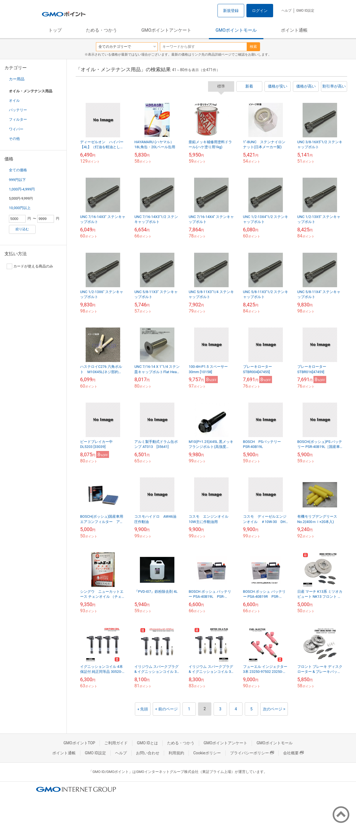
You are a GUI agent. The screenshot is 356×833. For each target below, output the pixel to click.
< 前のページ (166, 709)
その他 (14, 139)
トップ (55, 30)
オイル (14, 100)
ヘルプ (286, 11)
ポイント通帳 (294, 30)
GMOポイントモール (236, 30)
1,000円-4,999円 (22, 189)
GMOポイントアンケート (166, 30)
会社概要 (293, 753)
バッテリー (18, 110)
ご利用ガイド (116, 743)
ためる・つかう (101, 30)
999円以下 (17, 180)
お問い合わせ (147, 753)
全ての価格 (18, 170)
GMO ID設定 (305, 11)
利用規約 (176, 753)
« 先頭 (142, 709)
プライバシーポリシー (252, 753)
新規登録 (231, 10)
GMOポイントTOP (79, 743)
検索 (253, 46)
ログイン (260, 10)
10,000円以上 (20, 208)
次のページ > (274, 709)
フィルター (18, 119)
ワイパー (16, 129)
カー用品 (16, 79)
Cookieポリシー (207, 753)
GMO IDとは (147, 743)
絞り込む (22, 229)
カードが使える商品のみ (30, 266)
